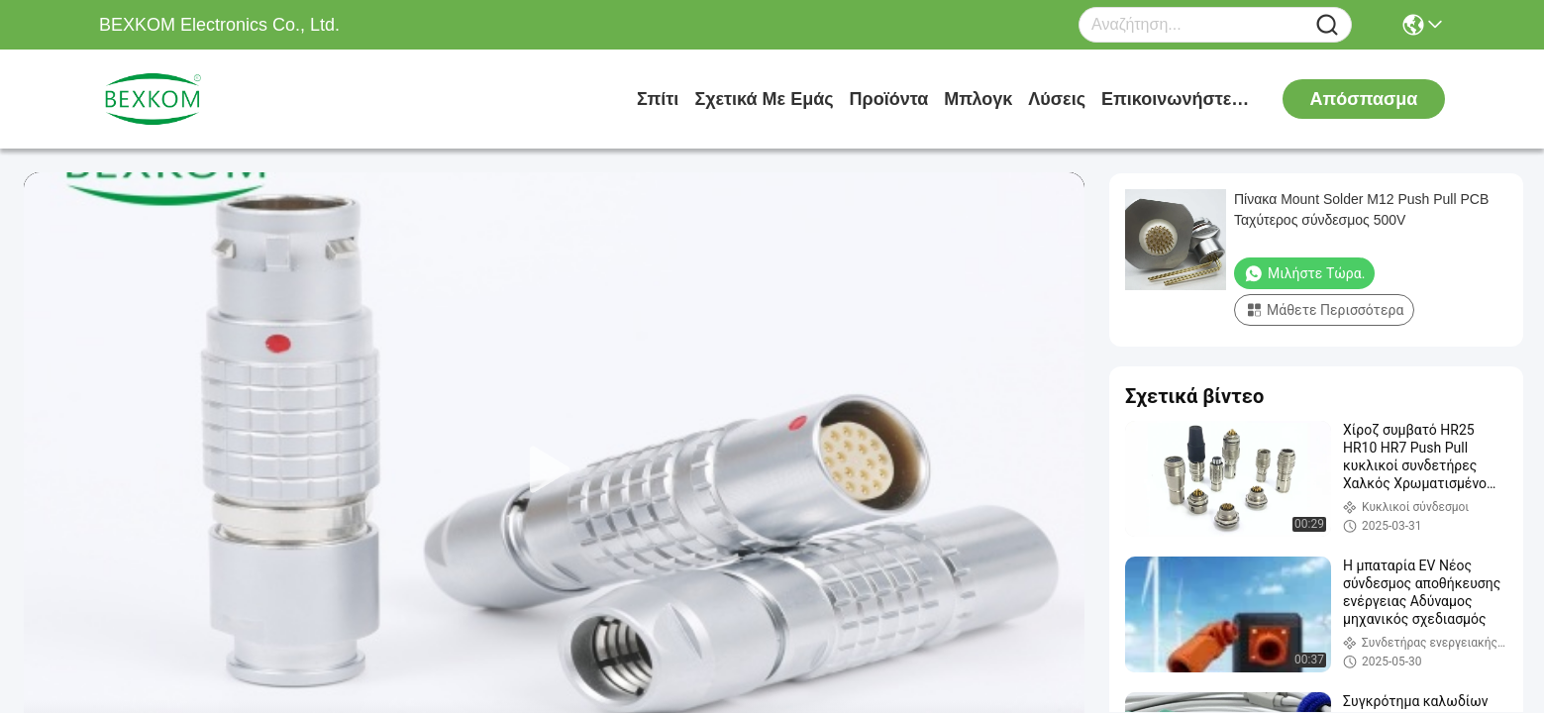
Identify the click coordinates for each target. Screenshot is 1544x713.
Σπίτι (657, 99)
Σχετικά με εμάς (763, 99)
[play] (554, 470)
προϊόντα (889, 99)
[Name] (1327, 25)
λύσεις (1056, 99)
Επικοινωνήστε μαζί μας (1175, 99)
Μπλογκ (978, 99)
